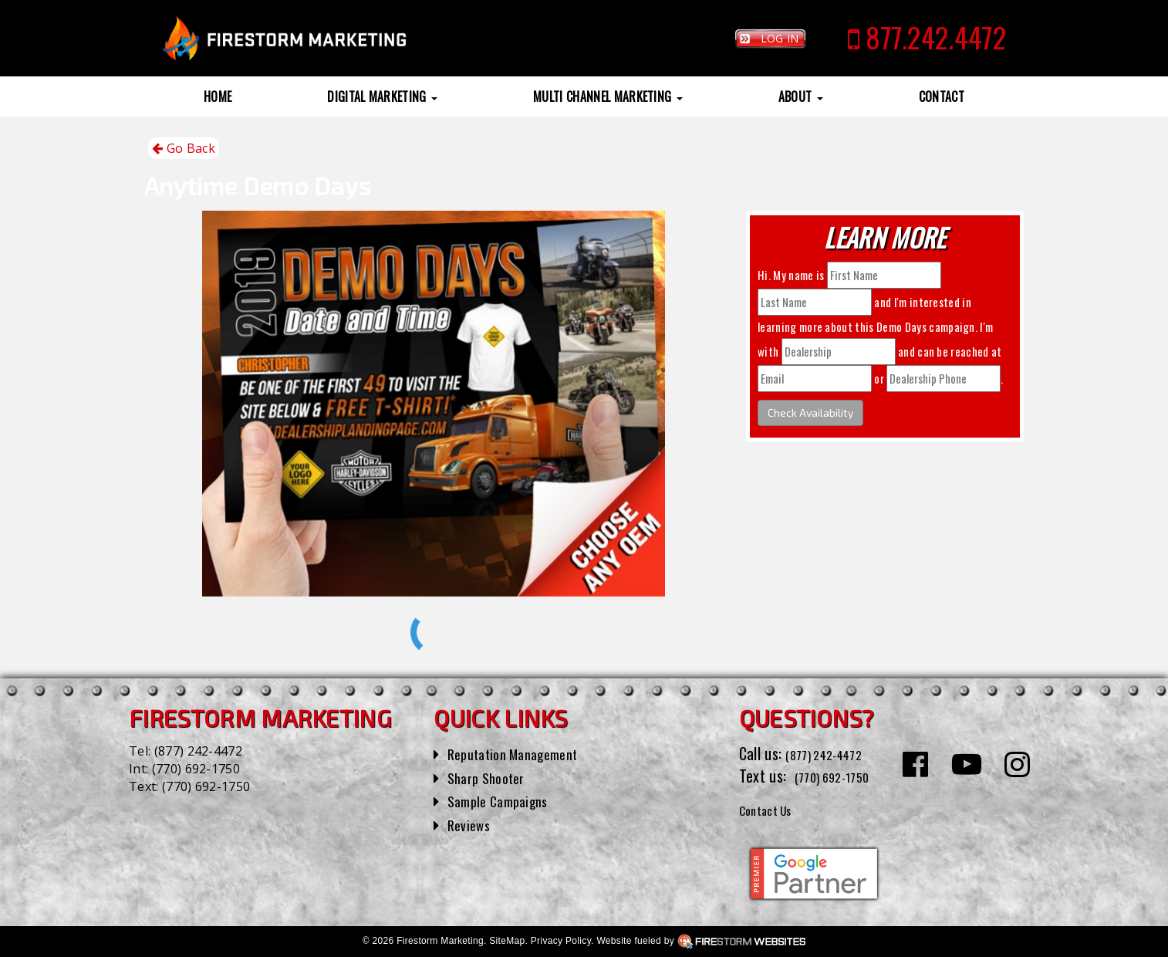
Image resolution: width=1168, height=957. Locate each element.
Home (217, 96)
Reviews (471, 824)
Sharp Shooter (491, 777)
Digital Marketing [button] (382, 96)
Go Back (183, 148)
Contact (941, 96)
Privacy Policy (561, 940)
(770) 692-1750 (196, 768)
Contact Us (772, 808)
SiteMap (507, 940)
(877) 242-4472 (198, 750)
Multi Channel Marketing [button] (608, 96)
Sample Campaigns (504, 800)
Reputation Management (521, 753)
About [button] (800, 96)
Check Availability (810, 412)
